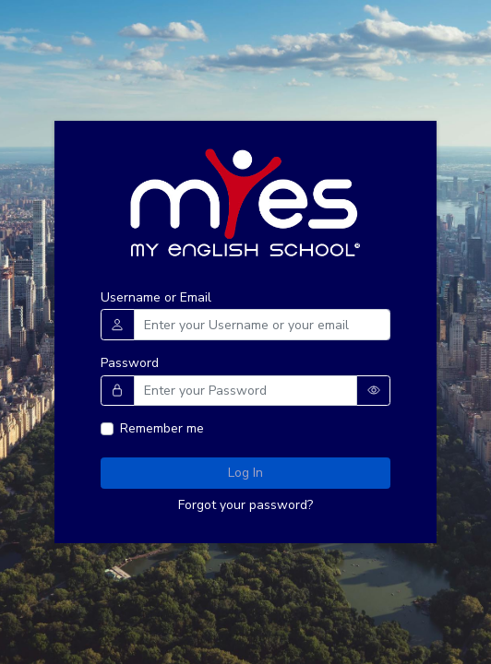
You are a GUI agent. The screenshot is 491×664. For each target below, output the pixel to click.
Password (130, 363)
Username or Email (156, 297)
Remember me (162, 428)
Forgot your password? (245, 505)
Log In (245, 472)
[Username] (262, 324)
